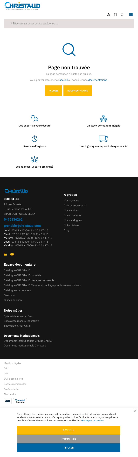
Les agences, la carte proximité (34, 166)
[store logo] (25, 6)
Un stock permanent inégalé (103, 125)
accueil (63, 80)
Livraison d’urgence (34, 146)
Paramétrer (69, 438)
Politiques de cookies (93, 420)
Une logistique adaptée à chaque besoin (104, 146)
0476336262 (13, 219)
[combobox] (69, 23)
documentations (97, 80)
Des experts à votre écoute (35, 125)
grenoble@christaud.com (22, 225)
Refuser (69, 447)
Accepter (68, 430)
